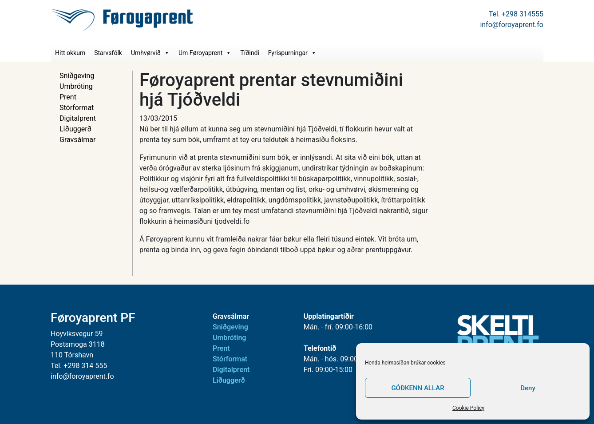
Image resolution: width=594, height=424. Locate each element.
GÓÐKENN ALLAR (417, 388)
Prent (67, 97)
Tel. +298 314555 (516, 14)
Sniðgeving (76, 75)
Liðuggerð (75, 129)
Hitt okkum (70, 52)
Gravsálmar (77, 139)
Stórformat (76, 107)
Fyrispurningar (292, 53)
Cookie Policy (468, 408)
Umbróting (76, 86)
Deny (527, 388)
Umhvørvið (150, 53)
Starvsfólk (108, 52)
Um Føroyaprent (204, 53)
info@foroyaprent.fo (511, 24)
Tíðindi (249, 52)
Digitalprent (77, 118)
